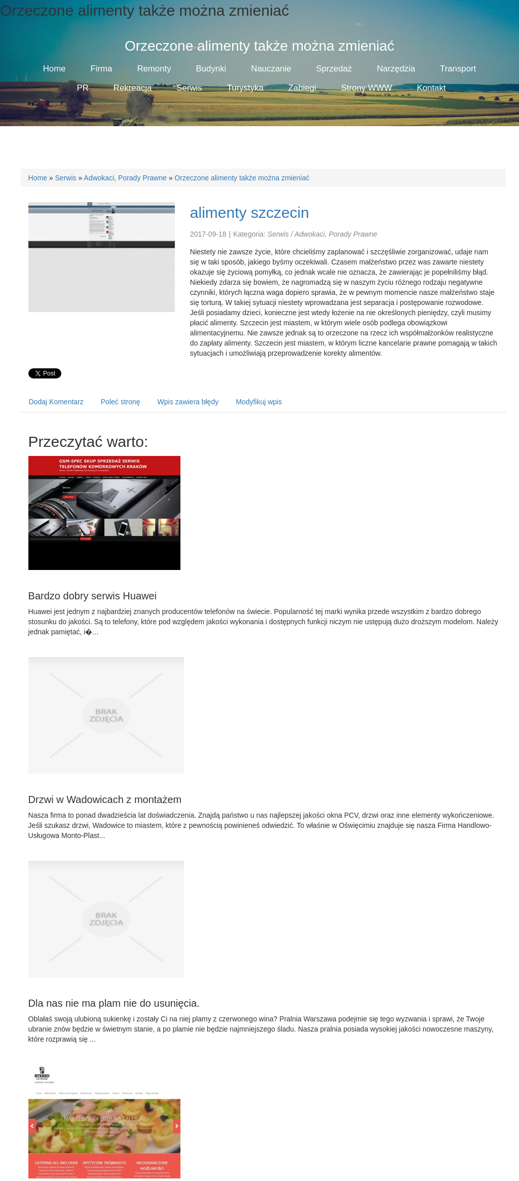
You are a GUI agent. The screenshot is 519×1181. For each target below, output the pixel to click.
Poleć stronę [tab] (120, 402)
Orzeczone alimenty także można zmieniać (241, 178)
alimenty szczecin (249, 212)
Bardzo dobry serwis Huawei (92, 595)
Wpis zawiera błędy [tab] (188, 402)
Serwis (66, 178)
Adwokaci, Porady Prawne (125, 178)
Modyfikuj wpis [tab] (259, 402)
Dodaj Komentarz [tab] (56, 402)
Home (37, 178)
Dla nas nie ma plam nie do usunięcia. (114, 1003)
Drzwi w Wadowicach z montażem (105, 799)
